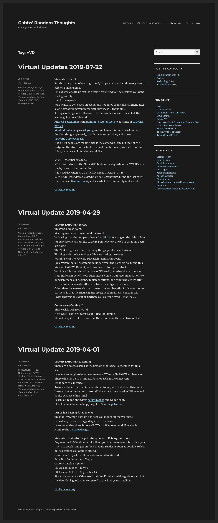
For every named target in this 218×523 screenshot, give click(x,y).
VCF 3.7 (29, 376)
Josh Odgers (162, 169)
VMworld (22, 100)
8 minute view (79, 181)
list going (88, 130)
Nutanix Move (25, 373)
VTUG (30, 100)
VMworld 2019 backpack (69, 138)
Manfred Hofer (63, 130)
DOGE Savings (163, 116)
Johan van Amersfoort (167, 166)
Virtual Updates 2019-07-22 (60, 67)
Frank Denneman (165, 163)
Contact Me (193, 23)
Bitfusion (22, 87)
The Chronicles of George (169, 132)
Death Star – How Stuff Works (171, 112)
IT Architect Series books (169, 125)
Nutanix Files (31, 370)
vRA (30, 392)
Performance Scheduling (30, 239)
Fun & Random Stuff (166, 75)
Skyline (21, 376)
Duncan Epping (164, 160)
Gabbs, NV (162, 119)
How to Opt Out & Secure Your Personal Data (178, 122)
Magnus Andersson (166, 173)
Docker (32, 233)
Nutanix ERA (33, 90)
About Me (175, 23)
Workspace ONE (26, 103)
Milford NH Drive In (166, 128)
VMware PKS (33, 386)
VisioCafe (161, 185)
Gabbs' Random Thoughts (46, 22)
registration (115, 404)
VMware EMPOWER (33, 242)
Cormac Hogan (164, 157)
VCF (43, 90)
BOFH (159, 106)
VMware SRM (24, 249)
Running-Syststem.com (100, 121)
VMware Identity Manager (31, 245)
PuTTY (36, 373)
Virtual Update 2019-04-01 (58, 349)
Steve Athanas (163, 179)
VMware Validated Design (31, 97)
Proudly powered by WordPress (61, 509)
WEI (105, 237)
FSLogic (39, 87)
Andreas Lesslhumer (66, 121)
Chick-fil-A (23, 233)
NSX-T (34, 236)
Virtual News (24, 83)
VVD (36, 100)
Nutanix (22, 90)
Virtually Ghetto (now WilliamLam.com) (176, 182)
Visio (20, 242)
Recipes (160, 78)
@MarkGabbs (96, 399)
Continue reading (64, 189)
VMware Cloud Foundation (31, 94)
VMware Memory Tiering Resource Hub (176, 188)
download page (79, 429)
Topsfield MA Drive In (167, 135)
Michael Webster (165, 176)
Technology (162, 81)
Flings (31, 87)
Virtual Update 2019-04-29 (59, 212)
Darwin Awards (164, 109)
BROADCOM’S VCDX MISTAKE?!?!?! (144, 23)
